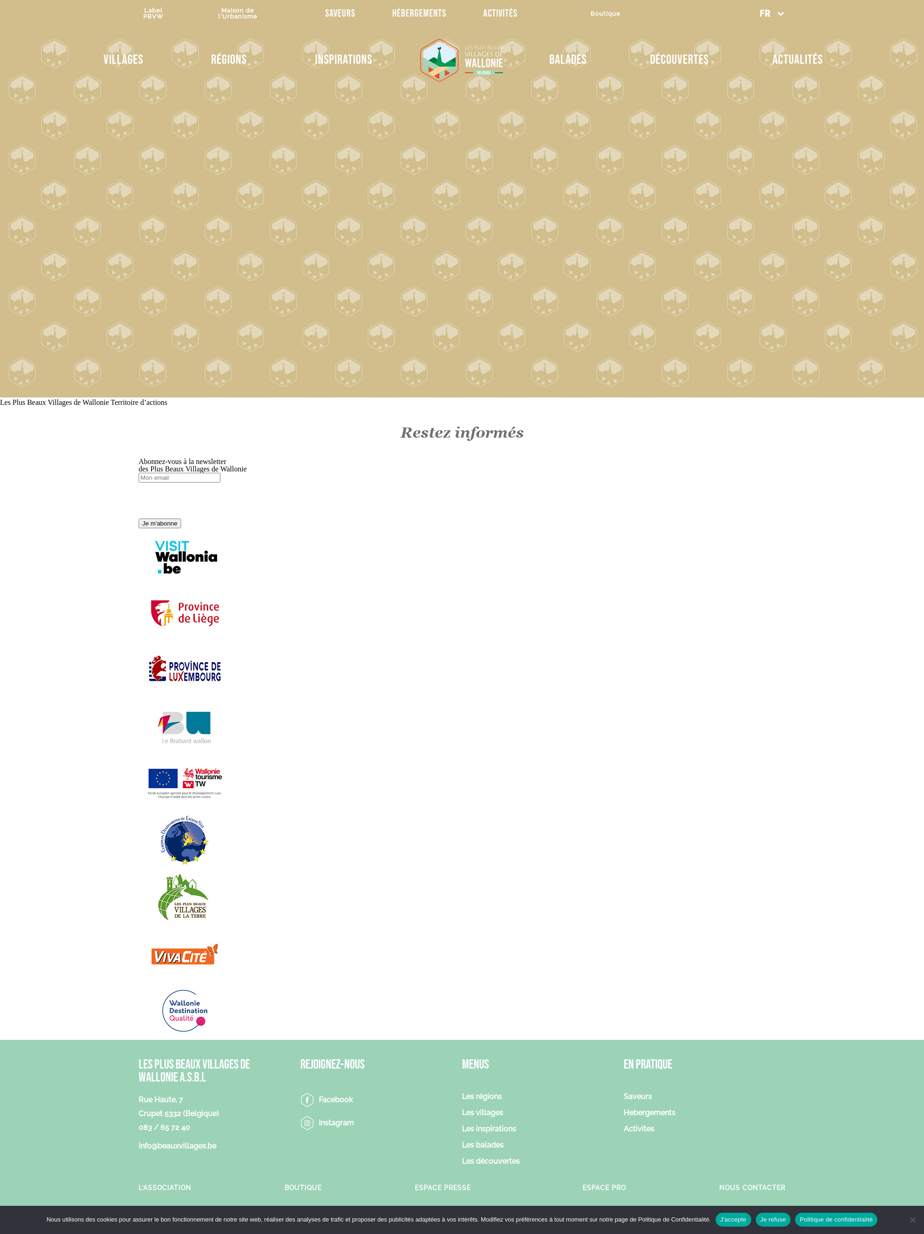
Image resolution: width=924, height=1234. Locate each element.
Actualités (797, 59)
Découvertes (679, 59)
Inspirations (343, 59)
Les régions (482, 1097)
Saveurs (340, 13)
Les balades (483, 1145)
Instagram (336, 1122)
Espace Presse (443, 1187)
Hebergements (649, 1113)
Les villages (482, 1113)
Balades (568, 59)
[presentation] (209, 501)
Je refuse (773, 1219)
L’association (165, 1187)
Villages (123, 59)
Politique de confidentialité (836, 1219)
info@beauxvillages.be (177, 1146)
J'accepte (733, 1219)
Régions (229, 59)
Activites (639, 1129)
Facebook (336, 1099)
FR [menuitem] (765, 14)
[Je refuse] (912, 1219)
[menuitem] (771, 13)
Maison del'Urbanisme (237, 13)
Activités (500, 13)
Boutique (605, 13)
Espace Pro (604, 1187)
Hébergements (419, 13)
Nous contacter (752, 1187)
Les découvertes (491, 1162)
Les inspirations (489, 1129)
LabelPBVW (153, 13)
